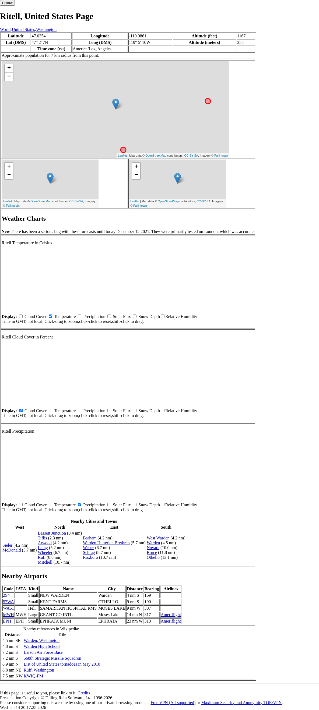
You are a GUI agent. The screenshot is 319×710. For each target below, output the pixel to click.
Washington (46, 29)
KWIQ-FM (33, 676)
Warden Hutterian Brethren (106, 543)
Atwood (45, 543)
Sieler (7, 545)
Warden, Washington (41, 640)
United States (23, 29)
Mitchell (45, 562)
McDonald (11, 550)
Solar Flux (122, 316)
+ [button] (9, 68)
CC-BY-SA (191, 155)
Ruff (42, 557)
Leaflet (122, 155)
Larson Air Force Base (43, 652)
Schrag (89, 552)
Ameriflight (171, 614)
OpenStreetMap (155, 155)
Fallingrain (221, 155)
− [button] (9, 77)
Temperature (65, 316)
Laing (43, 547)
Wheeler (45, 552)
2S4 (6, 595)
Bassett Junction (52, 533)
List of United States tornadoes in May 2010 (62, 664)
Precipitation (94, 316)
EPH (7, 621)
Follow (7, 3)
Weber (88, 547)
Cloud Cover (35, 316)
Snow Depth (149, 316)
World (5, 29)
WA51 (8, 608)
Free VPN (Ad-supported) (172, 702)
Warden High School (42, 646)
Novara (153, 547)
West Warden (158, 538)
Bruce (152, 552)
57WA (8, 601)
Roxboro (90, 557)
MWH (8, 614)
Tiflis (42, 538)
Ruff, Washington (39, 670)
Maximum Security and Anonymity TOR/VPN (241, 702)
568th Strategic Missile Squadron (52, 658)
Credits (84, 693)
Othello (153, 557)
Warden (153, 543)
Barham (90, 538)
